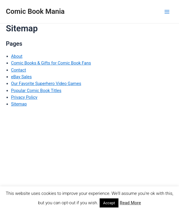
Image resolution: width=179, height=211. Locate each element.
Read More (130, 202)
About (17, 56)
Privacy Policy (24, 97)
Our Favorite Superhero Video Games (46, 83)
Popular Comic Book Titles (36, 90)
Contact (18, 70)
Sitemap (19, 104)
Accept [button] (109, 203)
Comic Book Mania (35, 11)
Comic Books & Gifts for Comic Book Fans (51, 63)
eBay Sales (21, 76)
